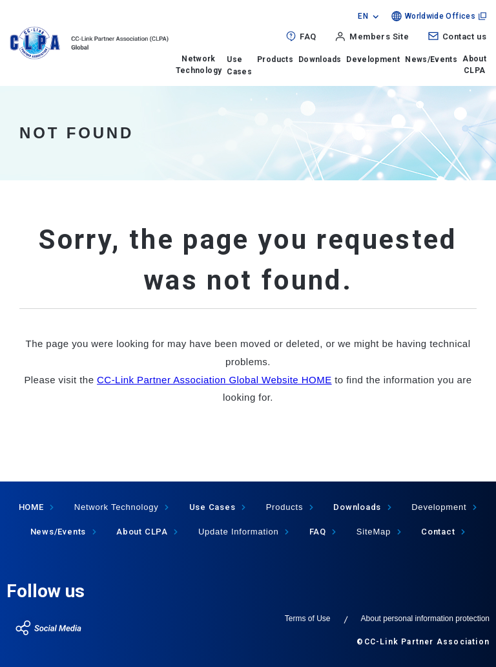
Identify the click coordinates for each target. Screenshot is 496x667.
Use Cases (212, 507)
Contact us (464, 36)
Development (373, 59)
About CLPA (474, 64)
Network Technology (199, 64)
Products (275, 59)
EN (363, 16)
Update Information (238, 531)
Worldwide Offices (440, 16)
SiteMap (373, 531)
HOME (31, 507)
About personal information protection (425, 618)
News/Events (431, 59)
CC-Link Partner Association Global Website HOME (214, 379)
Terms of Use (308, 618)
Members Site (379, 36)
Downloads (319, 59)
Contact (438, 531)
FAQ (308, 36)
